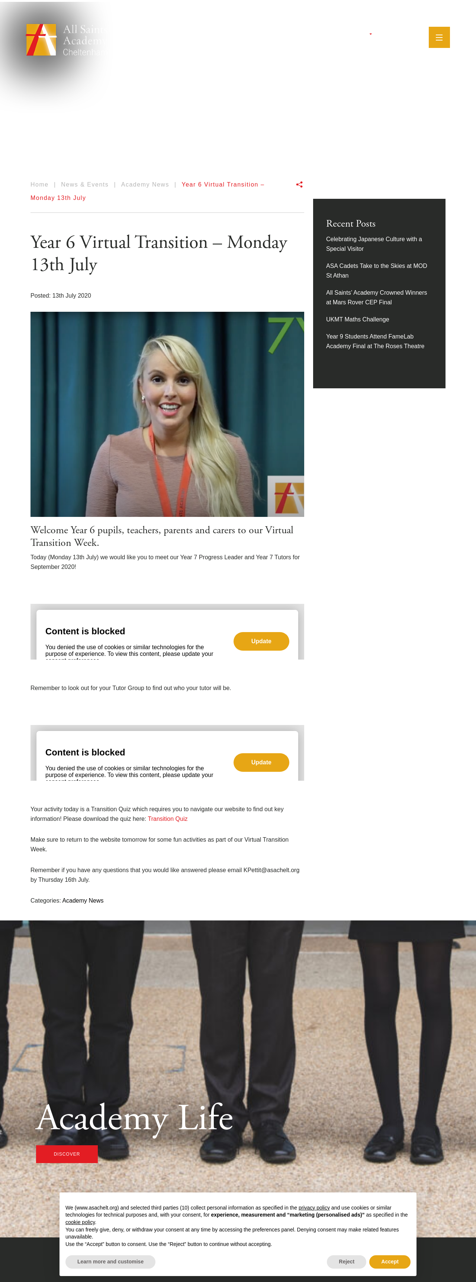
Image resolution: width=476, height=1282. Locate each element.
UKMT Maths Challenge (357, 319)
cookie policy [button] (80, 1222)
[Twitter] (370, 35)
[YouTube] (397, 35)
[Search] (409, 35)
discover (67, 1154)
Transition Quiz (167, 819)
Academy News (82, 900)
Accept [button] (390, 1262)
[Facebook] (378, 35)
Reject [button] (346, 1262)
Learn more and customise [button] (110, 1262)
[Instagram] (387, 35)
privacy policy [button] (314, 1208)
